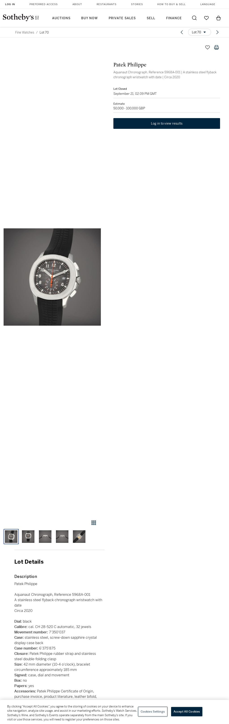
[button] (52, 277)
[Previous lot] (181, 32)
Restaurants (107, 4)
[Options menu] (199, 32)
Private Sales (122, 18)
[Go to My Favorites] (206, 17)
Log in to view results (167, 123)
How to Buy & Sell (171, 4)
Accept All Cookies (187, 711)
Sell (151, 18)
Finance (174, 18)
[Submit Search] (194, 18)
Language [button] (207, 4)
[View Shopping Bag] (218, 17)
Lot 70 (44, 32)
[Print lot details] (216, 47)
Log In (10, 4)
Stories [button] (137, 4)
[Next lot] (217, 32)
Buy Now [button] (89, 18)
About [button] (77, 4)
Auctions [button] (61, 18)
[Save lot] (207, 47)
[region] (114, 712)
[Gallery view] (93, 522)
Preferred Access (44, 4)
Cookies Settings (153, 711)
